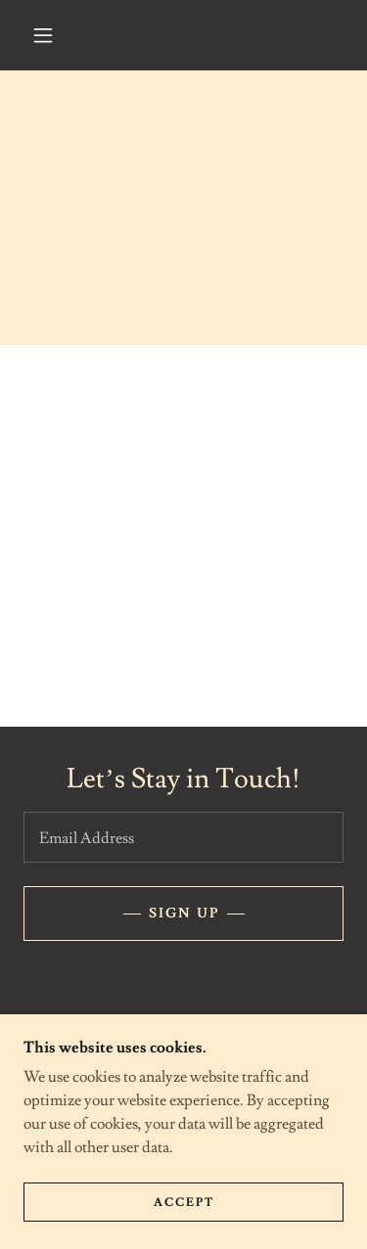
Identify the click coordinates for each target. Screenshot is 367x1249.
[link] (125, 1038)
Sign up (184, 913)
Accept (184, 1229)
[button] (43, 35)
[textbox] (183, 837)
